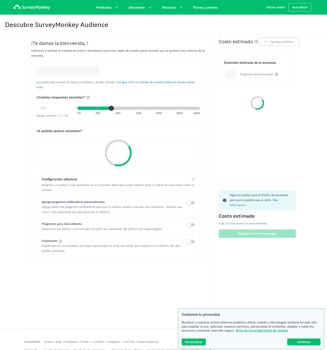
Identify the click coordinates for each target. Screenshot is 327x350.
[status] (257, 200)
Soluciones (140, 7)
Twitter (84, 342)
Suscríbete (300, 7)
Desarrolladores (148, 342)
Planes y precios (205, 7)
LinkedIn (98, 342)
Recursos (172, 7)
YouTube (129, 342)
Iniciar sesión (275, 7)
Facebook (70, 342)
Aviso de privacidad (249, 330)
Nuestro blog (52, 342)
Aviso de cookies (276, 330)
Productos (107, 7)
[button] (138, 108)
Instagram (113, 342)
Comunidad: (32, 342)
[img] (88, 97)
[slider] (111, 108)
